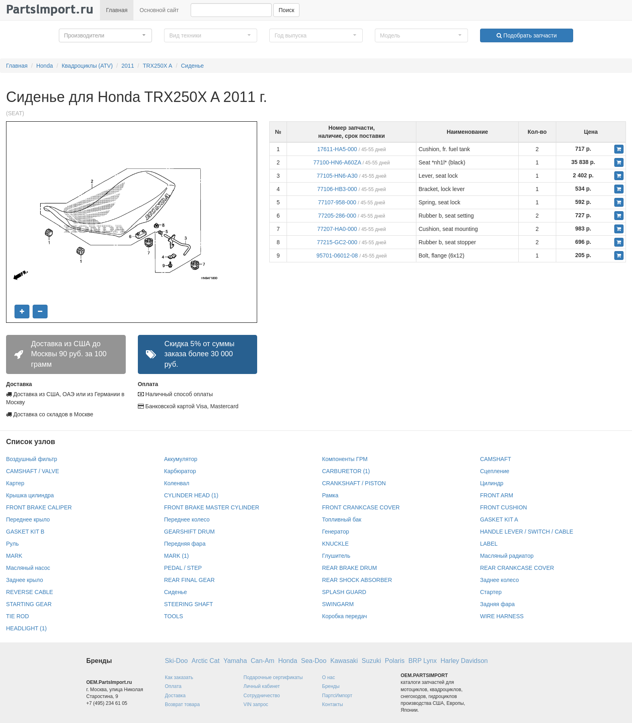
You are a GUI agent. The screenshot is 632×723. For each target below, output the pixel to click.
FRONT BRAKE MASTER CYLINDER (211, 507)
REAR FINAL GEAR (189, 580)
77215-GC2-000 (337, 242)
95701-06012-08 (337, 255)
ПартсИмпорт (337, 695)
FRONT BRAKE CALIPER (39, 507)
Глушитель (336, 556)
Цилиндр (491, 483)
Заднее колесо (499, 580)
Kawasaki (344, 660)
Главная (116, 10)
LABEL (489, 543)
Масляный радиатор (507, 556)
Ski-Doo (176, 660)
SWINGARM (338, 604)
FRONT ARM (496, 495)
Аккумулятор (181, 459)
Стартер (490, 592)
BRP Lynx (422, 660)
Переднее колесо (187, 519)
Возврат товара (182, 704)
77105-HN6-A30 (337, 175)
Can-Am (262, 660)
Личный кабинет (261, 686)
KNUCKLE (335, 543)
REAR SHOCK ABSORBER (357, 580)
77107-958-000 (337, 202)
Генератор (335, 531)
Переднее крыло (28, 519)
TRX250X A (157, 65)
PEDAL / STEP (183, 568)
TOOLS (173, 616)
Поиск (286, 10)
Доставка (175, 695)
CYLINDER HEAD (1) (191, 495)
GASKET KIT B (25, 531)
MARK (14, 556)
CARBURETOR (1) (346, 471)
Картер (15, 483)
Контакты (332, 704)
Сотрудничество (261, 695)
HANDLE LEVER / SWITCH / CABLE (526, 531)
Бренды (330, 686)
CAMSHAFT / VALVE (32, 471)
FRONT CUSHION (503, 507)
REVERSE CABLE (29, 592)
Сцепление (494, 471)
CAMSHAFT (495, 459)
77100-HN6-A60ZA (337, 162)
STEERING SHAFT (188, 604)
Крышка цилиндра (30, 495)
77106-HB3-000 (337, 189)
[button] (105, 35)
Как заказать (179, 677)
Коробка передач (344, 616)
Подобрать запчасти (527, 35)
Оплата (173, 686)
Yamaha (235, 660)
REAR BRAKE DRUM (349, 568)
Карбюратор (180, 471)
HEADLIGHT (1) (26, 628)
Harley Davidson (464, 660)
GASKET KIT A (499, 519)
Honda (44, 65)
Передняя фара (185, 543)
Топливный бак (341, 519)
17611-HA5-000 (337, 149)
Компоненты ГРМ (345, 459)
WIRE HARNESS (502, 616)
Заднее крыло (24, 580)
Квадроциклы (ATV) (87, 65)
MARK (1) (176, 556)
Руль (12, 543)
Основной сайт (159, 10)
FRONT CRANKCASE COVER (361, 507)
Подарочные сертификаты (273, 677)
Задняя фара (497, 604)
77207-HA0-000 (337, 229)
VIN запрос (255, 704)
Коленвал (176, 483)
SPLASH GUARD (344, 592)
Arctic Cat (205, 660)
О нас (328, 677)
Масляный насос (28, 568)
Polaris (395, 660)
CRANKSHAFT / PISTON (354, 483)
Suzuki (371, 660)
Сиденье (192, 65)
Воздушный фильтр (31, 459)
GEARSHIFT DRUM (189, 531)
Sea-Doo (313, 660)
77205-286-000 (337, 215)
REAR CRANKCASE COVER (517, 568)
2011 (127, 65)
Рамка (330, 495)
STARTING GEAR (29, 604)
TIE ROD (17, 616)
